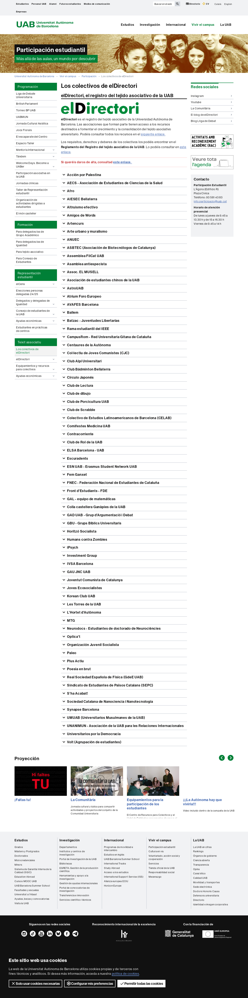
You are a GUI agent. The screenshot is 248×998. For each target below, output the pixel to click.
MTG (70, 620)
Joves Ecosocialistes (84, 588)
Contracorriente (80, 434)
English (228, 4)
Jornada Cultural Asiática (32, 123)
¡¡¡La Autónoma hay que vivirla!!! (202, 802)
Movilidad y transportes (206, 882)
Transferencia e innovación (74, 895)
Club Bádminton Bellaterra (88, 369)
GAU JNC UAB (78, 572)
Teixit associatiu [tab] (29, 342)
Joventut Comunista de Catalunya (94, 580)
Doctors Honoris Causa (206, 891)
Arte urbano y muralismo (86, 231)
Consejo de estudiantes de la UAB (35, 312)
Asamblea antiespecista (86, 264)
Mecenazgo (155, 876)
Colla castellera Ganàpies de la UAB (96, 507)
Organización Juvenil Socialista (92, 644)
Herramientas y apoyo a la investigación (73, 877)
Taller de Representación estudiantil (32, 191)
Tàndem (35, 156)
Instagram (211, 96)
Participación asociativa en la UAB (33, 174)
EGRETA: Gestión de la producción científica (78, 870)
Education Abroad (25, 876)
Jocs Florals (24, 130)
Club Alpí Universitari (84, 361)
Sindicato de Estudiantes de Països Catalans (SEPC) (109, 685)
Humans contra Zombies (86, 539)
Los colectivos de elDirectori (27, 350)
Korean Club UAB (80, 596)
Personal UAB (39, 4)
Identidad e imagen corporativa (210, 904)
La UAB (226, 25)
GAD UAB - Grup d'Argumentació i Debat (99, 515)
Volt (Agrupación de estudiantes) (93, 742)
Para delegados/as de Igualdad (30, 243)
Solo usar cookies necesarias (35, 983)
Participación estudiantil (162, 847)
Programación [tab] (28, 87)
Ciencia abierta (201, 860)
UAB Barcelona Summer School (32, 885)
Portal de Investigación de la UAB (77, 859)
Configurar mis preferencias (89, 983)
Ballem (72, 312)
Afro (70, 191)
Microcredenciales (25, 860)
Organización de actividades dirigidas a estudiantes (30, 203)
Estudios (127, 25)
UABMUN (22, 117)
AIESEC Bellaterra (81, 199)
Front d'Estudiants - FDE (86, 491)
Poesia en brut (78, 669)
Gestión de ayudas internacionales (78, 883)
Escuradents (77, 458)
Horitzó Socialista (81, 531)
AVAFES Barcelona (82, 304)
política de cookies (125, 974)
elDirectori (35, 359)
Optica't (73, 636)
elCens (35, 284)
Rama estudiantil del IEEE (87, 328)
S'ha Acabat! (77, 693)
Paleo (71, 653)
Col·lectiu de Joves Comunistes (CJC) (97, 353)
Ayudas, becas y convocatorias (32, 898)
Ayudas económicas (35, 321)
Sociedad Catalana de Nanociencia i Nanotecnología (109, 701)
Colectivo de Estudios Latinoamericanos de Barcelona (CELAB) (118, 418)
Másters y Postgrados (27, 851)
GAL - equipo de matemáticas (90, 499)
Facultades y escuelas (27, 890)
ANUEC (72, 239)
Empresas (21, 11)
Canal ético (199, 873)
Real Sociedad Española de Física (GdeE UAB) (104, 677)
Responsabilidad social (162, 872)
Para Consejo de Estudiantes (26, 260)
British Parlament (27, 103)
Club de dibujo (78, 393)
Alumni (53, 4)
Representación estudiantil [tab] (29, 275)
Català (217, 4)
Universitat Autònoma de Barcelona (34, 76)
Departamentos (68, 847)
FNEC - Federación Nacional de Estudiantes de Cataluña (112, 482)
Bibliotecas (65, 863)
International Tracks (115, 863)
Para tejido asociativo (30, 252)
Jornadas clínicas (27, 183)
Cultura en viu (156, 851)
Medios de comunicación (97, 4)
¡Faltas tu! (23, 800)
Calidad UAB (200, 877)
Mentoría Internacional (35, 150)
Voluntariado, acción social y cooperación (164, 857)
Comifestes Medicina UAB (88, 426)
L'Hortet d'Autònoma (83, 612)
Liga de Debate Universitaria (25, 95)
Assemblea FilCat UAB (85, 256)
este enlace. (122, 162)
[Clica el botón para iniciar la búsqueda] (177, 4)
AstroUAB (75, 288)
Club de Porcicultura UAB (87, 401)
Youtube (211, 102)
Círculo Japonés (80, 377)
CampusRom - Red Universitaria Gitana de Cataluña (108, 337)
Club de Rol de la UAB (84, 442)
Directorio (193, 3)
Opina (196, 869)
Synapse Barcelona (82, 709)
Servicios (154, 863)
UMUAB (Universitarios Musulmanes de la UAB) (105, 717)
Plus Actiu (75, 661)
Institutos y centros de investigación (72, 853)
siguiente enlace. (153, 134)
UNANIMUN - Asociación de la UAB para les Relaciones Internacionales (125, 725)
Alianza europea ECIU (116, 881)
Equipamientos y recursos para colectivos (35, 367)
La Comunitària (211, 108)
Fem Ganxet (76, 474)
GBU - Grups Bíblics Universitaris (93, 523)
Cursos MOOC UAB (26, 881)
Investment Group (81, 555)
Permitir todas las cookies (141, 983)
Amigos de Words (81, 215)
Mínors (18, 864)
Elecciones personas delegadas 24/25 (29, 292)
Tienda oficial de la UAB (162, 868)
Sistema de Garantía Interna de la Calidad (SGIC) (33, 871)
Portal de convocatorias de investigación (74, 889)
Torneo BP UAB (25, 110)
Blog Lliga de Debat (211, 121)
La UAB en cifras (202, 847)
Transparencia (201, 864)
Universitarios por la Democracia (93, 734)
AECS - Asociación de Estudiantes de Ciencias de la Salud (114, 183)
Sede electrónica (202, 886)
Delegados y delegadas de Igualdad (35, 302)
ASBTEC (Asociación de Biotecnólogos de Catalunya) (111, 247)
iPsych (72, 547)
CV (205, 3)
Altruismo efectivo (82, 207)
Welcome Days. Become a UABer (35, 164)
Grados (19, 847)
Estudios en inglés (114, 854)
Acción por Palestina (83, 175)
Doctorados (21, 855)
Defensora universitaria (206, 895)
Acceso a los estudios (116, 872)
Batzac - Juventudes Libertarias (93, 320)
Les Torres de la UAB (83, 604)
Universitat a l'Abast (26, 894)
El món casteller (26, 213)
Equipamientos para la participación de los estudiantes (145, 804)
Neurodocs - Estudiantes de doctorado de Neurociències (113, 628)
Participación (89, 76)
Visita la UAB (22, 903)
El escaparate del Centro (31, 136)
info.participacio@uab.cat (210, 201)
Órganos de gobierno (205, 855)
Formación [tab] (25, 225)
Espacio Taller (25, 143)
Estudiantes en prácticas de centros (31, 329)
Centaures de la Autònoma (88, 345)
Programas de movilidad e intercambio (118, 849)
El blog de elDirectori (211, 115)
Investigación (150, 25)
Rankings (198, 851)
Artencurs (75, 223)
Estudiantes (22, 4)
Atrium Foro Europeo (83, 296)
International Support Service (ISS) (124, 876)
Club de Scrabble (80, 409)
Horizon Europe (112, 885)
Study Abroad (112, 868)
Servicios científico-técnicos (75, 899)
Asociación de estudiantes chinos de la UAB (103, 280)
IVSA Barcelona (79, 563)
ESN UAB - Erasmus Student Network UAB (101, 466)
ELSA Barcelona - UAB (85, 450)
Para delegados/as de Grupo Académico (30, 233)
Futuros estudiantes (70, 4)
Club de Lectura (79, 385)
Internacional (176, 25)
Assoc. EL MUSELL (82, 272)
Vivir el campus (203, 25)
